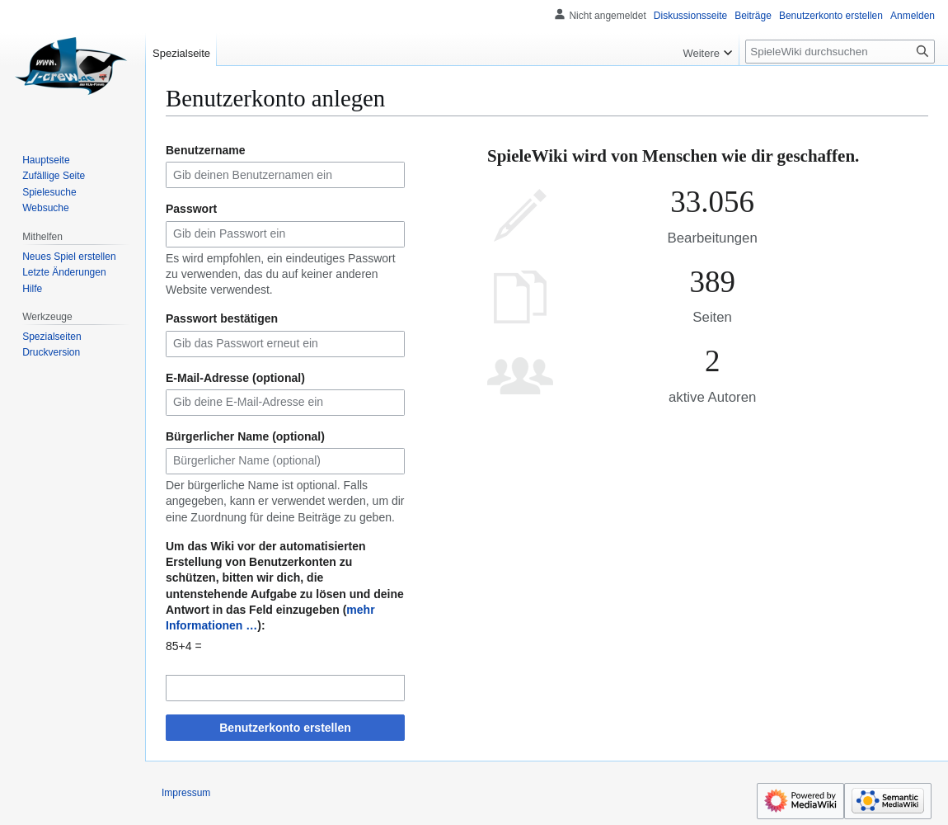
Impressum (186, 793)
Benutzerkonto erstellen (284, 727)
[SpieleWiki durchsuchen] (840, 52)
